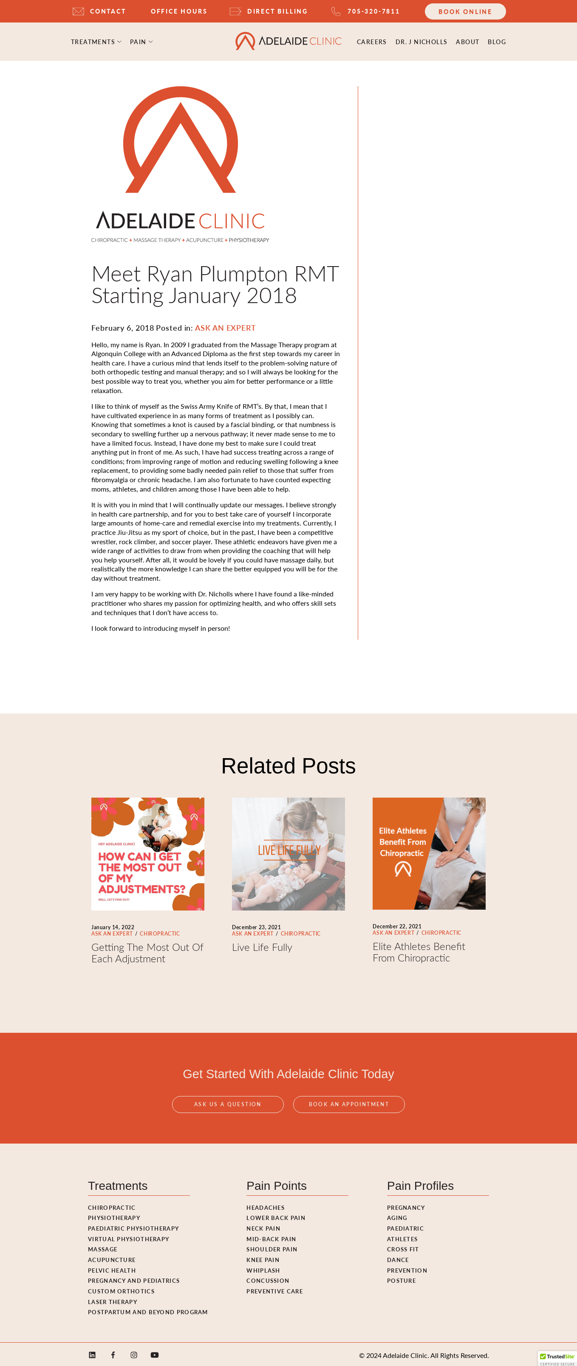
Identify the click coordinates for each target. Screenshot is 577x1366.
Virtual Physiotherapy (128, 1236)
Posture (401, 1278)
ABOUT (467, 40)
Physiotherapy (114, 1215)
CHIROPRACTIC (160, 931)
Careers (372, 40)
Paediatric (405, 1226)
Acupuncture (112, 1257)
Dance (398, 1257)
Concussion (267, 1278)
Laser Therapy (112, 1299)
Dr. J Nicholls (422, 40)
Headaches (265, 1205)
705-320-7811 (374, 11)
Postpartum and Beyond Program (148, 1309)
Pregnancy (406, 1205)
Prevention (407, 1268)
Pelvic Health (112, 1268)
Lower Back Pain (275, 1215)
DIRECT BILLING (277, 11)
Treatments (93, 40)
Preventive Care (274, 1288)
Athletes (402, 1236)
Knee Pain (263, 1257)
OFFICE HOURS (179, 11)
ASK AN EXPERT (112, 931)
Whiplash (263, 1268)
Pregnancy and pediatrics (134, 1278)
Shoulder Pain (271, 1246)
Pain (138, 40)
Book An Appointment (349, 1109)
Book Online (465, 11)
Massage (102, 1246)
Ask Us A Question (228, 1109)
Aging (397, 1215)
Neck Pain (263, 1226)
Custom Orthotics (121, 1288)
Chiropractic (112, 1205)
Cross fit (403, 1246)
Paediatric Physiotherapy (133, 1226)
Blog (497, 40)
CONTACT (108, 11)
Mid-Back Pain (271, 1236)
